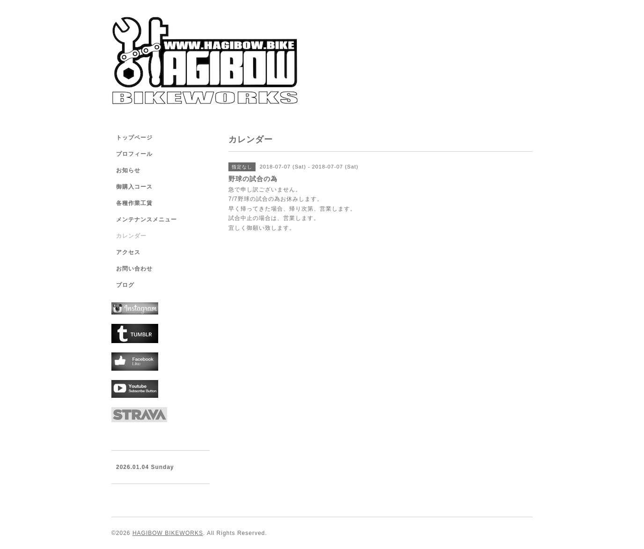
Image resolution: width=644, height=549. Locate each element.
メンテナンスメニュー (146, 219)
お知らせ (128, 170)
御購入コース (134, 186)
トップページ (134, 137)
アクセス (128, 252)
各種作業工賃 (134, 203)
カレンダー (131, 236)
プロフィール (134, 154)
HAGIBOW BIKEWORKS (167, 533)
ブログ (125, 285)
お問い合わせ (134, 268)
